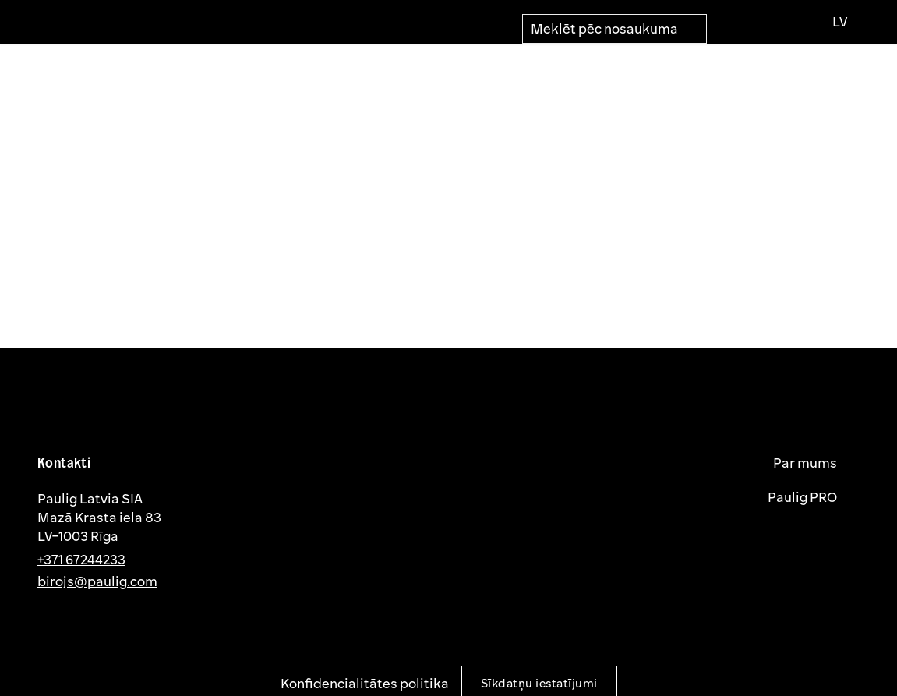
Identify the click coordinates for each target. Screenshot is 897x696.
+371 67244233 (81, 559)
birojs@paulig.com (97, 581)
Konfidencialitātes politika (365, 683)
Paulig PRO (803, 497)
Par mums (806, 463)
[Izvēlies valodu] (839, 22)
